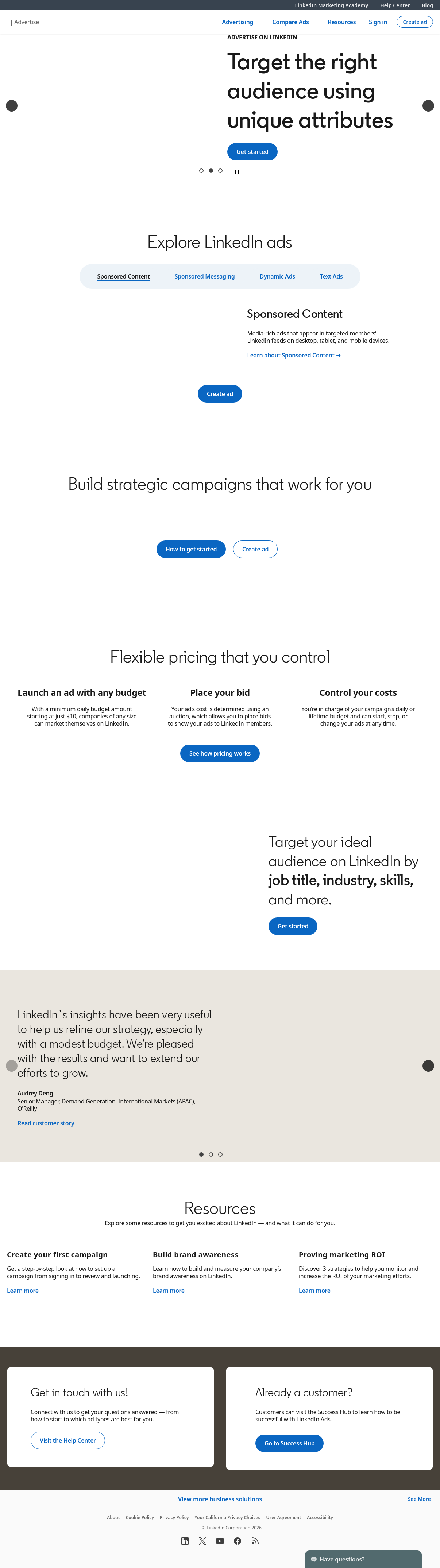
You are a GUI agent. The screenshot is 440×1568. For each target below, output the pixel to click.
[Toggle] (410, 1559)
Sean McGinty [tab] (220, 1154)
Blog (427, 5)
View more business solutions (220, 1499)
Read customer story (46, 1123)
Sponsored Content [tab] (123, 276)
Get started (257, 152)
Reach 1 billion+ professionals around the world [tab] (201, 170)
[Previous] (12, 106)
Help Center (398, 5)
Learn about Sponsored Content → (294, 355)
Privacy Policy (174, 1517)
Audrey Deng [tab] (201, 1154)
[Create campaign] (415, 22)
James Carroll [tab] (211, 1154)
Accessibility (320, 1517)
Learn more (23, 1290)
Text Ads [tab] (331, 276)
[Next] (428, 106)
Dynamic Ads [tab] (277, 276)
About (113, 1517)
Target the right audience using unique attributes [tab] (211, 170)
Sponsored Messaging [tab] (205, 276)
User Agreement (283, 1517)
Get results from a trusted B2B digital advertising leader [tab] (220, 170)
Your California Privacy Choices (227, 1517)
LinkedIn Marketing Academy (334, 5)
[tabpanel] (220, 332)
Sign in (378, 22)
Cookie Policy (140, 1517)
